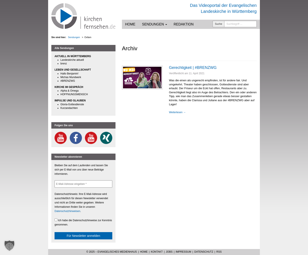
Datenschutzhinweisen (67, 211)
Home (130, 24)
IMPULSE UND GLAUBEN (70, 100)
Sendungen (154, 24)
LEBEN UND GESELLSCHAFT (73, 69)
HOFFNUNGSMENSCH (74, 94)
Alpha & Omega (70, 90)
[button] (9, 245)
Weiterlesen (177, 112)
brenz (64, 63)
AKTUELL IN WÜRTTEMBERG (73, 56)
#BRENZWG (68, 80)
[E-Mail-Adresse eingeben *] (83, 184)
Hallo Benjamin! (69, 73)
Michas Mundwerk (71, 77)
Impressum (183, 251)
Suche (218, 23)
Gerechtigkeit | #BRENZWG (193, 67)
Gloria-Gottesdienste (72, 104)
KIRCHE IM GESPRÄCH (69, 87)
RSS (219, 251)
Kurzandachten (69, 108)
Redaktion (184, 24)
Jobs (169, 251)
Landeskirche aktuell (72, 59)
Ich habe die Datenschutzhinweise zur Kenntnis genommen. (83, 222)
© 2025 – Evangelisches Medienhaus (111, 251)
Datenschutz (203, 251)
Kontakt (157, 251)
